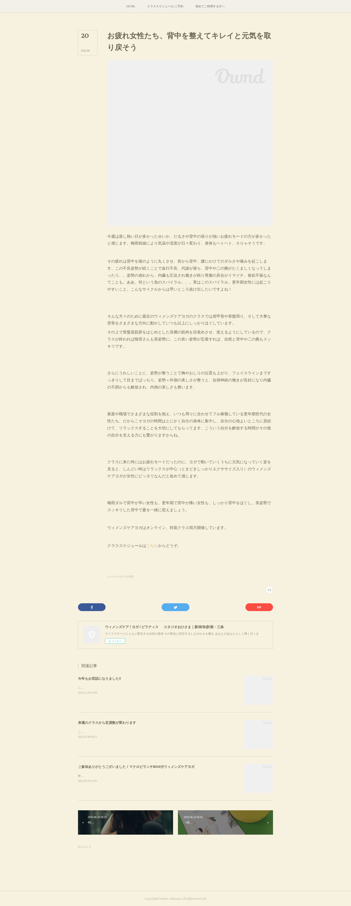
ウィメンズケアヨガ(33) (120, 576)
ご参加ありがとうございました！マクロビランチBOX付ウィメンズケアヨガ (136, 767)
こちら (152, 546)
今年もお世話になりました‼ (99, 678)
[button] (130, 6)
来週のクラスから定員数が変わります (107, 723)
